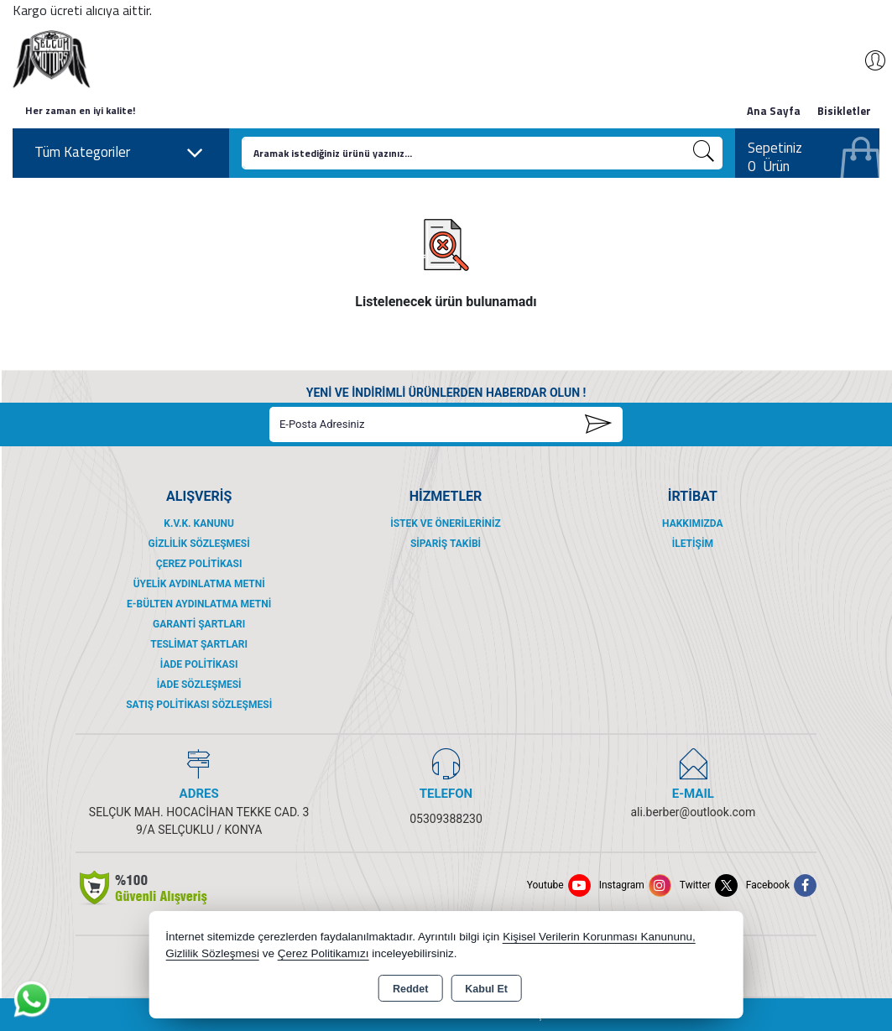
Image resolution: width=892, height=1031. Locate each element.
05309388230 (446, 818)
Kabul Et (486, 989)
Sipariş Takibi (445, 543)
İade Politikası (199, 664)
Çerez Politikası (199, 564)
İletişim (692, 543)
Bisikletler (844, 110)
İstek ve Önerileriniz (445, 523)
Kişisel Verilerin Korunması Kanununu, (599, 936)
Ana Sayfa (774, 110)
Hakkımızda (692, 523)
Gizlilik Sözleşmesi (199, 543)
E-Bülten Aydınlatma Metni (199, 604)
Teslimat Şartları (199, 644)
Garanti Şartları (199, 624)
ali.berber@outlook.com (692, 812)
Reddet (410, 989)
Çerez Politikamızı (323, 953)
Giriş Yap (867, 60)
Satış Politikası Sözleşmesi (199, 705)
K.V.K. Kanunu (199, 523)
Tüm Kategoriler (119, 152)
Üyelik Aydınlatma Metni (199, 584)
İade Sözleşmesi (199, 684)
